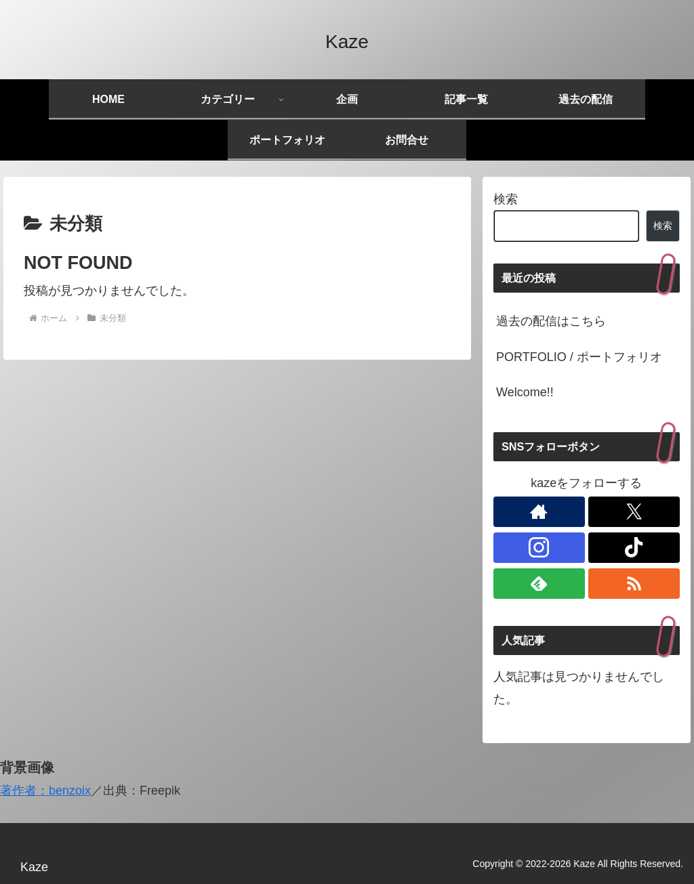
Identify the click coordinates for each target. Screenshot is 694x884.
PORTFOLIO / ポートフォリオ (579, 357)
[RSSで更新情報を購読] (633, 583)
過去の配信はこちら (551, 321)
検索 (505, 199)
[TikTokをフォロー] (633, 547)
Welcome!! (525, 392)
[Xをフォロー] (633, 512)
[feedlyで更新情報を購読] (538, 583)
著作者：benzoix (45, 790)
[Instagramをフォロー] (538, 547)
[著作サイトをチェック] (538, 512)
